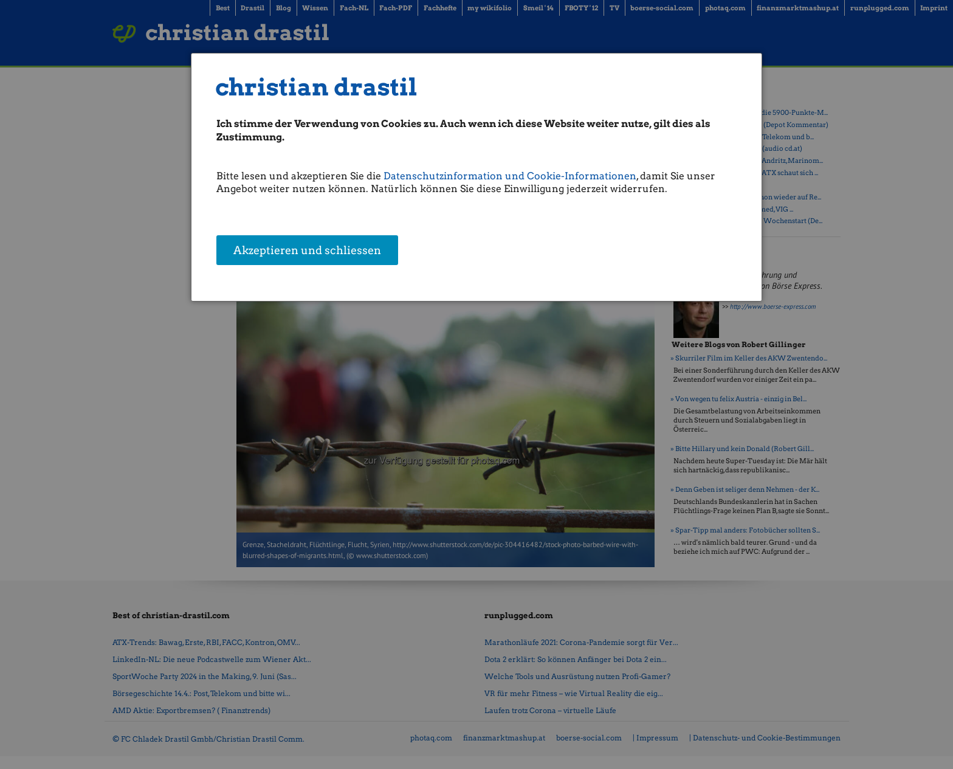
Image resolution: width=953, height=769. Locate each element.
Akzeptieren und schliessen (307, 251)
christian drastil (316, 87)
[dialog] (477, 177)
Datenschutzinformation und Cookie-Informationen (510, 176)
